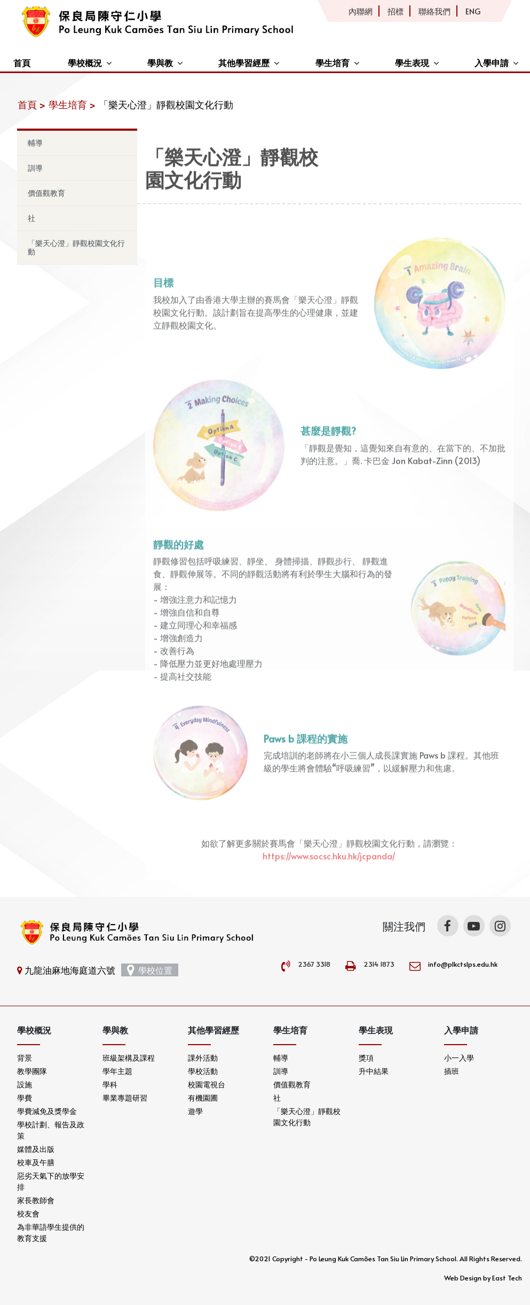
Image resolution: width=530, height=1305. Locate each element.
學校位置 (149, 970)
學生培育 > (72, 104)
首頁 (21, 62)
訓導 (35, 168)
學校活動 (203, 1071)
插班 (451, 1071)
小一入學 (459, 1058)
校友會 (28, 1213)
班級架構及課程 (128, 1058)
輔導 (35, 143)
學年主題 (117, 1071)
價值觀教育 (46, 193)
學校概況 (85, 62)
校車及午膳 (35, 1162)
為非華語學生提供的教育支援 (50, 1232)
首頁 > (31, 104)
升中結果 (374, 1071)
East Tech (507, 1278)
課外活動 (203, 1058)
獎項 (366, 1058)
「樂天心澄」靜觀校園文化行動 (76, 247)
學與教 (160, 62)
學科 (109, 1084)
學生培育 (332, 62)
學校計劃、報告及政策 (50, 1130)
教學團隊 (32, 1071)
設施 (24, 1084)
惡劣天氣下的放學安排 (50, 1181)
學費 (24, 1098)
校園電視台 (206, 1084)
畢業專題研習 (124, 1098)
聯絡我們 (434, 11)
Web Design (462, 1278)
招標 (395, 11)
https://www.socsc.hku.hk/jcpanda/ (329, 871)
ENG (472, 11)
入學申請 (491, 62)
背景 (24, 1058)
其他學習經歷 (244, 62)
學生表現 (412, 62)
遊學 (195, 1111)
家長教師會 (35, 1200)
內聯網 (361, 11)
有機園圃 (203, 1098)
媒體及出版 (35, 1149)
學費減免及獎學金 (47, 1111)
